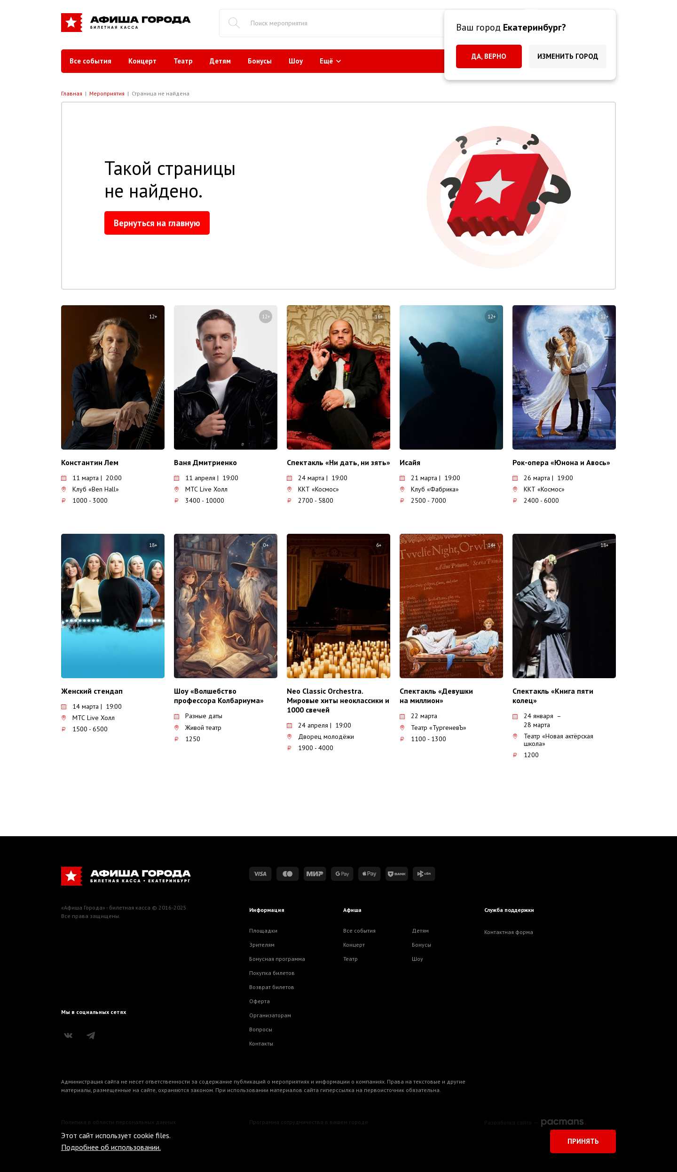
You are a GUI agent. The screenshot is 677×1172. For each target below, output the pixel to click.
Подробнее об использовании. (111, 1147)
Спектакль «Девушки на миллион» (436, 695)
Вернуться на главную (157, 223)
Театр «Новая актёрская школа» (552, 739)
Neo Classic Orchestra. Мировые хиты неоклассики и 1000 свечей (338, 700)
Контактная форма (508, 931)
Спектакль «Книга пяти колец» (552, 695)
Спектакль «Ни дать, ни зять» (338, 462)
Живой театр (197, 727)
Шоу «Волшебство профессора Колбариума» (219, 695)
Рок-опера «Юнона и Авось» (561, 462)
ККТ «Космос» (313, 489)
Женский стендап (92, 691)
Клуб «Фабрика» (429, 489)
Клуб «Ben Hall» (90, 489)
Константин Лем (89, 462)
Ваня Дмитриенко (205, 462)
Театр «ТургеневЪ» (433, 727)
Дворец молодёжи (320, 736)
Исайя (410, 462)
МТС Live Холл (201, 489)
